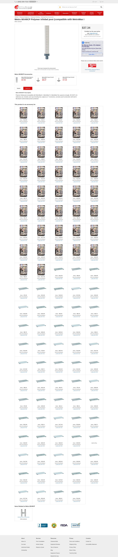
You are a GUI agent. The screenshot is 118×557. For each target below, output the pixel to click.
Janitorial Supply (83, 13)
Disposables (66, 13)
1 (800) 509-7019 (21, 1)
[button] (33, 1)
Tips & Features (54, 547)
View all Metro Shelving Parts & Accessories (92, 70)
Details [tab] (18, 88)
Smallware (48, 13)
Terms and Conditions (74, 541)
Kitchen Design (39, 544)
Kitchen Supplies (92, 13)
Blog (52, 550)
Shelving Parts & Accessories (47, 17)
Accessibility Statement (91, 544)
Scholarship (24, 550)
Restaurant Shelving (35, 17)
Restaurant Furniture (74, 13)
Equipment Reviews (55, 544)
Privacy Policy (72, 547)
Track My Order (73, 553)
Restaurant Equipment (19, 13)
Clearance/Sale (54, 541)
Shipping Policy (73, 544)
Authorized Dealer (25, 547)
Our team (23, 544)
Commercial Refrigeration (31, 13)
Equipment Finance (55, 553)
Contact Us (88, 541)
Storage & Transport (57, 13)
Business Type (100, 13)
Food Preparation (41, 13)
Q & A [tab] (28, 88)
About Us (23, 541)
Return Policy (72, 550)
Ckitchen (16, 17)
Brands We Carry (55, 556)
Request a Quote (40, 547)
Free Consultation (40, 541)
